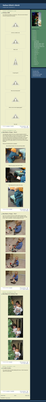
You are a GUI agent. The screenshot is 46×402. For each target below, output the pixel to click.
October (35, 51)
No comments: (23, 126)
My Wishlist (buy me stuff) (37, 74)
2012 (34, 33)
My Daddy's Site (36, 71)
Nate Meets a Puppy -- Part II (10, 132)
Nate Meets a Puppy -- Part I (10, 213)
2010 (34, 36)
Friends (23, 289)
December (36, 40)
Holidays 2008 (6, 12)
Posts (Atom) (8, 397)
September (36, 52)
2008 (34, 39)
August (35, 54)
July (35, 55)
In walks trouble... (7, 368)
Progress (26, 392)
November (36, 49)
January (35, 64)
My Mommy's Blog (36, 72)
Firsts (27, 127)
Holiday (27, 363)
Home (15, 395)
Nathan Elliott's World (11, 5)
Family (25, 127)
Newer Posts (3, 395)
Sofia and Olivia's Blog (37, 75)
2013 (34, 32)
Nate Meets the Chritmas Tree (10, 293)
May (35, 58)
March (35, 61)
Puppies (26, 210)
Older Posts (27, 395)
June (35, 57)
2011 (34, 35)
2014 (34, 30)
